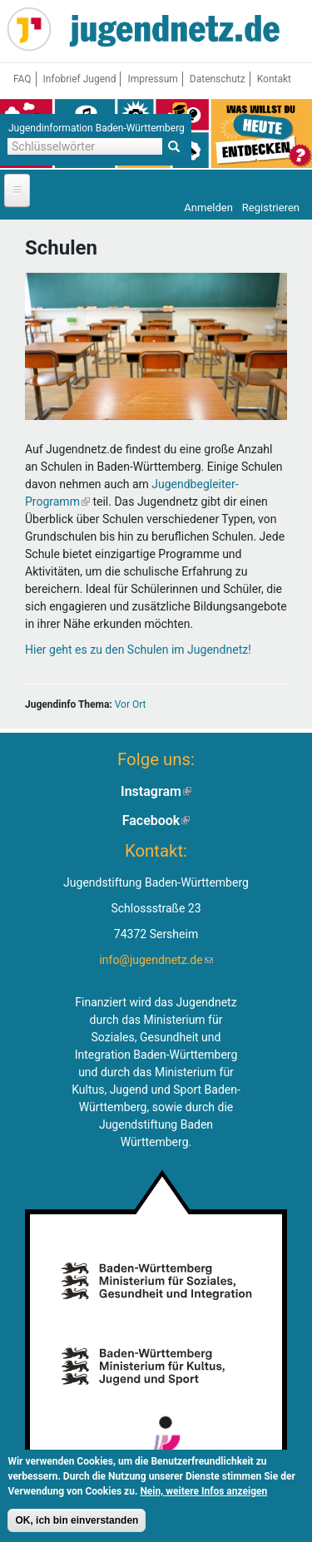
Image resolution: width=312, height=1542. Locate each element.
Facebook (156, 820)
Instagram (156, 791)
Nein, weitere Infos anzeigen (203, 1494)
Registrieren (271, 207)
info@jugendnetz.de (155, 959)
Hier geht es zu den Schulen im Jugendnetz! (138, 649)
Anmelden (208, 207)
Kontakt (274, 79)
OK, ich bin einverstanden (76, 1524)
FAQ (22, 79)
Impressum (152, 79)
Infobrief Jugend (79, 79)
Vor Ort (130, 704)
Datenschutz (217, 79)
